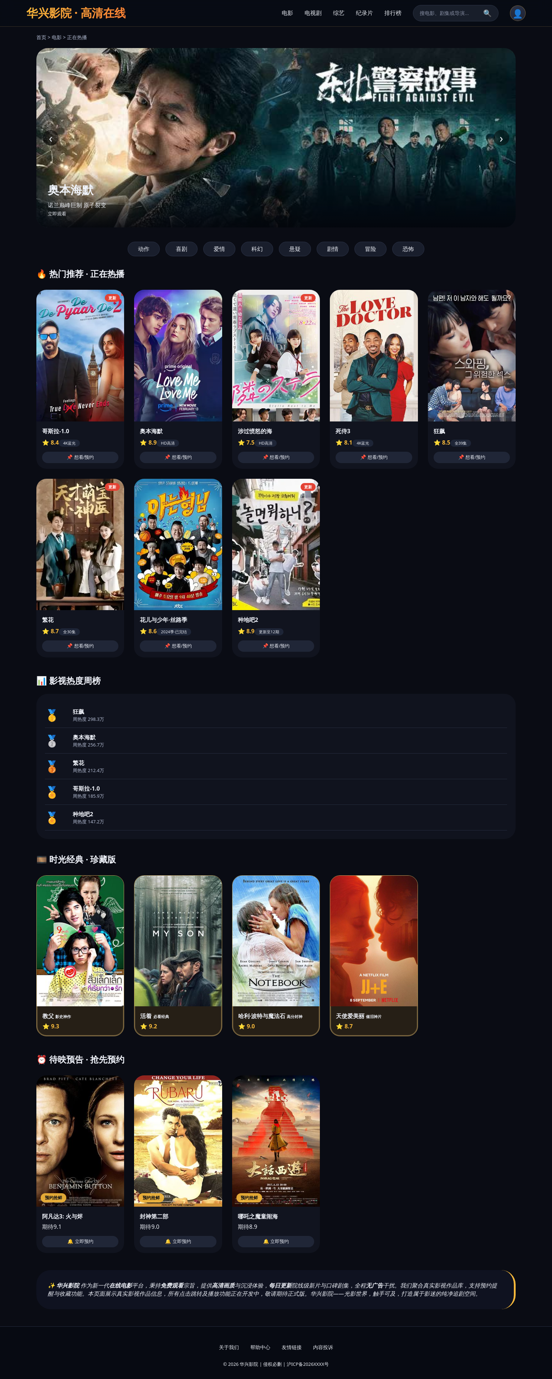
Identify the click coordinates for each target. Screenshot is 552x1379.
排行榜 (393, 13)
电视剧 (313, 13)
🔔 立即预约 (80, 1241)
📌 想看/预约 (80, 457)
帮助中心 (260, 1347)
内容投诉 (323, 1347)
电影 (287, 13)
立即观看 (57, 213)
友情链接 (292, 1347)
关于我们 (229, 1347)
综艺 (338, 13)
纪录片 (364, 13)
